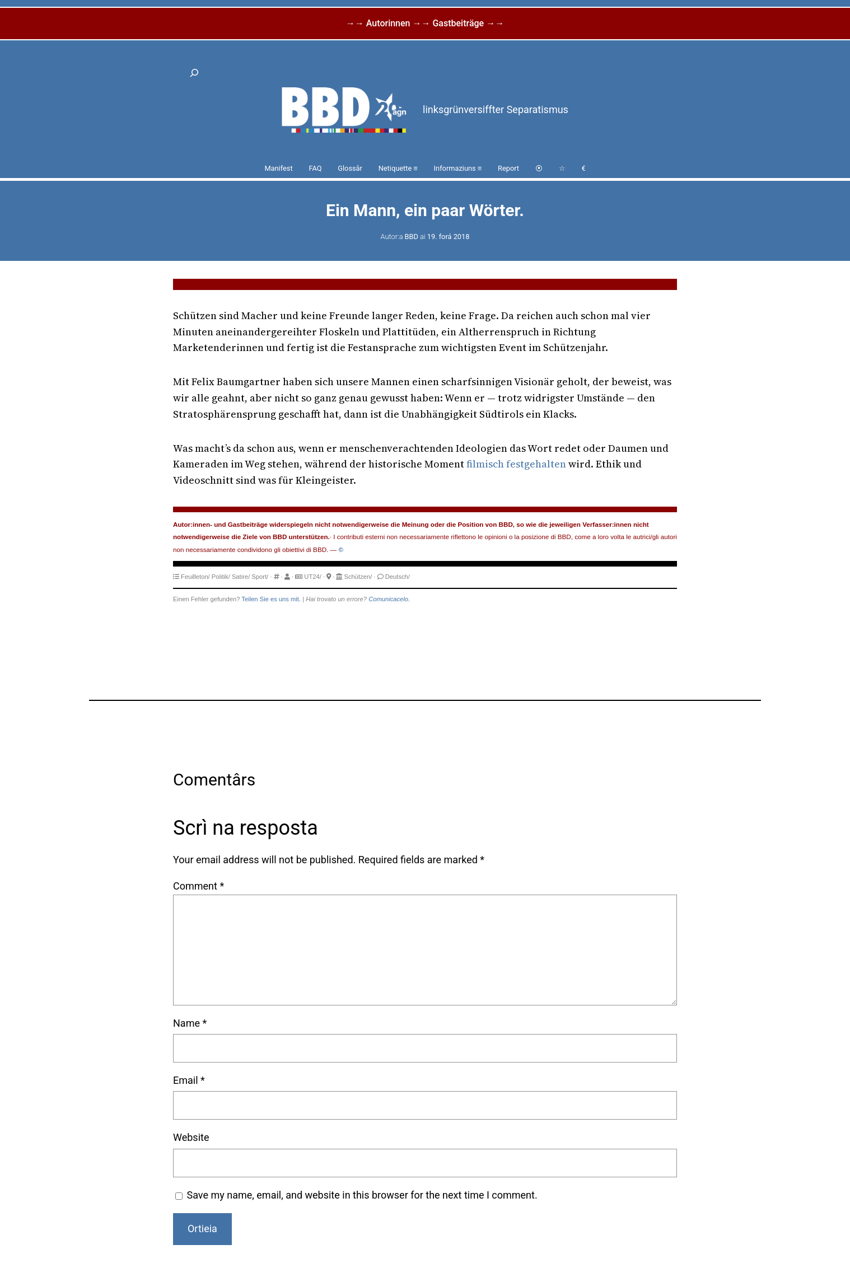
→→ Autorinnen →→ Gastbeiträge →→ (425, 23)
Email (189, 1080)
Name (190, 1023)
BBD (411, 236)
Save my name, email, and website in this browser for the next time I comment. (362, 1195)
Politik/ (221, 576)
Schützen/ (358, 576)
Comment (198, 886)
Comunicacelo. (389, 599)
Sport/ (259, 576)
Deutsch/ (397, 576)
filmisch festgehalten (516, 464)
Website (191, 1137)
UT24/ (312, 576)
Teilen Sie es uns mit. (271, 599)
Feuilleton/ (195, 576)
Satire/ (241, 576)
